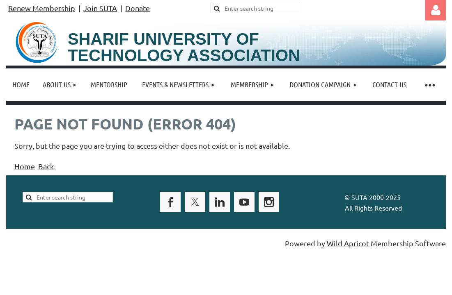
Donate (137, 8)
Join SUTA (100, 8)
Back (46, 166)
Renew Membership (41, 8)
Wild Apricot (348, 243)
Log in (435, 10)
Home (24, 166)
